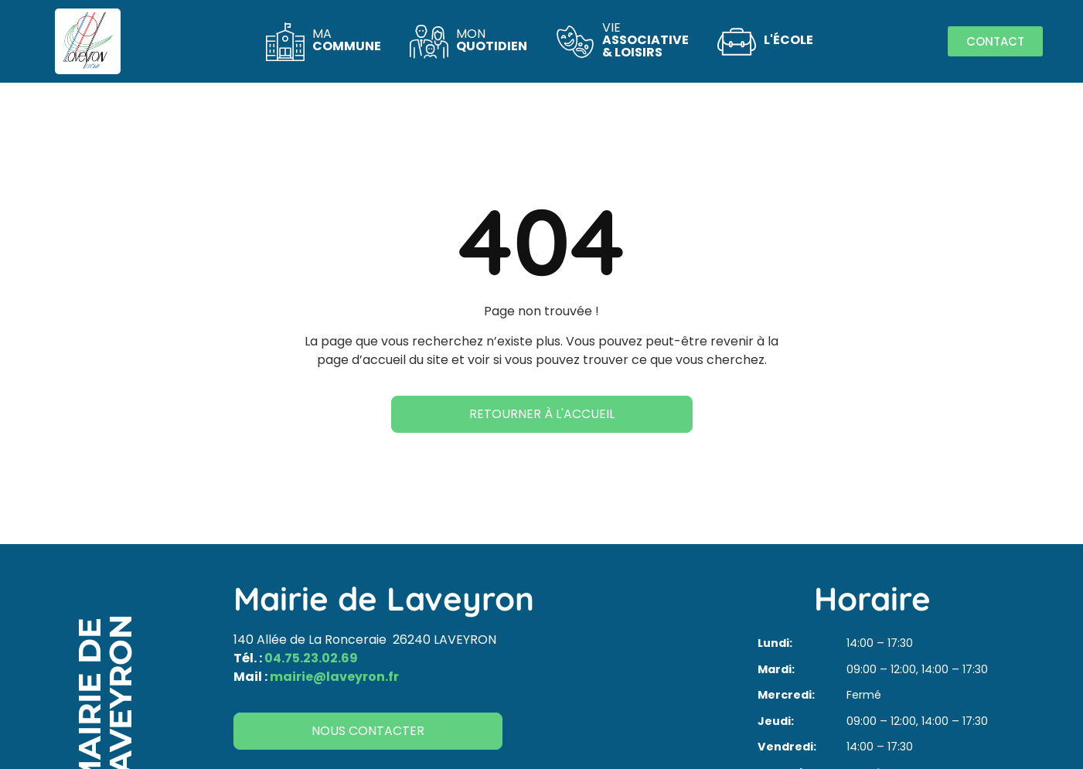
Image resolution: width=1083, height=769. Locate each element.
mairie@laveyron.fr (334, 677)
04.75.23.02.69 (311, 658)
